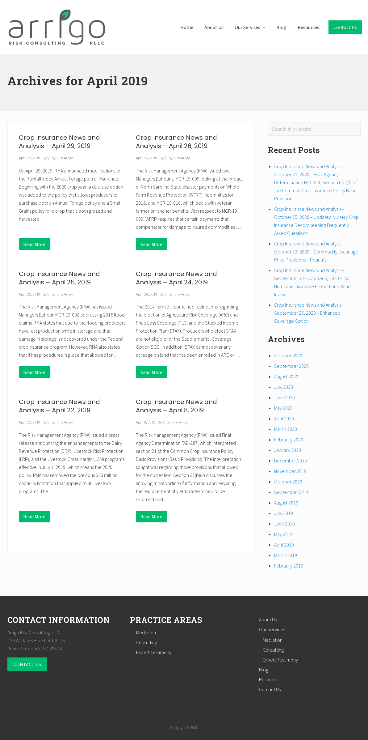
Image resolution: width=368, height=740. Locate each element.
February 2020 (288, 439)
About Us (268, 619)
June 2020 (284, 397)
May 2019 (283, 534)
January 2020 (287, 450)
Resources (269, 679)
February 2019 (288, 566)
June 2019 (284, 524)
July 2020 (283, 387)
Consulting (146, 642)
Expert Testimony (153, 652)
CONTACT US (27, 664)
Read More (34, 245)
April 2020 (284, 418)
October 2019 (288, 481)
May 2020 (283, 408)
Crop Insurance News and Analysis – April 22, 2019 (59, 406)
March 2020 (285, 429)
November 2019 (290, 471)
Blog (263, 669)
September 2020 (291, 366)
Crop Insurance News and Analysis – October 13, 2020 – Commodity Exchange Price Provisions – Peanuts (316, 251)
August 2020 (286, 376)
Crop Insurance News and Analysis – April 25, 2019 (59, 278)
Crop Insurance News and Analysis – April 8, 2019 (176, 406)
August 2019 (286, 503)
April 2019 (284, 545)
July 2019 (283, 513)
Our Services (272, 629)
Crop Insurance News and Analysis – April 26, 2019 (176, 141)
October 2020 (288, 355)
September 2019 (291, 492)
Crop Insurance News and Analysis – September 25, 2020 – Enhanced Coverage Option (309, 313)
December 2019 (290, 460)
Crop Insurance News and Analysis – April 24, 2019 (176, 278)
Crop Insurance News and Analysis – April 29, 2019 (59, 141)
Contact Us (270, 689)
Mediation (146, 632)
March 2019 (285, 555)
